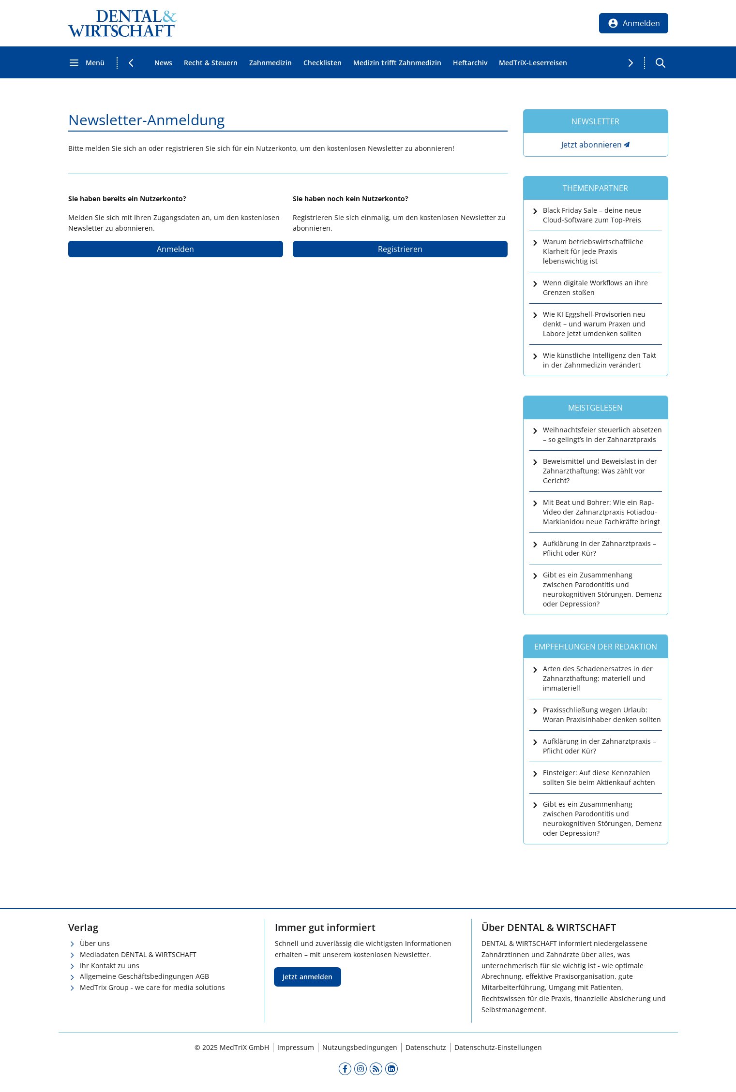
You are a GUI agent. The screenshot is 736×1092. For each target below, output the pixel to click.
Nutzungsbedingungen (359, 1047)
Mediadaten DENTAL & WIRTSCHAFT (138, 954)
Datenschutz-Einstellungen (498, 1047)
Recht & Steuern (211, 62)
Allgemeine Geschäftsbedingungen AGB (144, 976)
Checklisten (322, 62)
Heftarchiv (470, 62)
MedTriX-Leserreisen (533, 62)
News (163, 62)
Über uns (95, 943)
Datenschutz (426, 1047)
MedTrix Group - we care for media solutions (152, 987)
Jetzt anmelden (307, 976)
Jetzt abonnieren (591, 144)
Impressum (295, 1047)
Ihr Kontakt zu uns (109, 965)
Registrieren (400, 249)
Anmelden (175, 249)
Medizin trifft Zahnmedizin (397, 62)
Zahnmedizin (270, 62)
